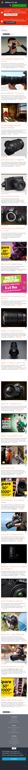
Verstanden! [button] (14, 763)
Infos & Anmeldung (11, 14)
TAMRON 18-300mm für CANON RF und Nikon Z (14, 572)
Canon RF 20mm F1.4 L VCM (12, 671)
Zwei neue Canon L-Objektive (12, 159)
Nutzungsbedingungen (14, 737)
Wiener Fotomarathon (14, 746)
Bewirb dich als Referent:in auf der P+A (13, 301)
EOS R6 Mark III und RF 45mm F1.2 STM (13, 234)
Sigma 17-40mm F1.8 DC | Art (13, 367)
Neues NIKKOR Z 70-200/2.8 (12, 93)
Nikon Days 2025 (8, 472)
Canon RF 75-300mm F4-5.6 (12, 539)
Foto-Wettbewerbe (14, 747)
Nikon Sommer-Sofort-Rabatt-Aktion (13, 505)
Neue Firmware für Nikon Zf (12, 605)
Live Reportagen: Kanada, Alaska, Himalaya (11, 126)
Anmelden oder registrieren (19, 5)
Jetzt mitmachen (10, 22)
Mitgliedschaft (14, 725)
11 (10, 34)
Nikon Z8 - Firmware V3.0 (11, 408)
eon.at (14, 749)
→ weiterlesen (22, 67)
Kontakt (14, 733)
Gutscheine (14, 723)
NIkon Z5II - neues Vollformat (12, 639)
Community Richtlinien (14, 726)
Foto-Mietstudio (14, 742)
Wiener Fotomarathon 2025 (12, 440)
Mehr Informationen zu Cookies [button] (15, 759)
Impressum (14, 735)
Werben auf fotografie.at (14, 732)
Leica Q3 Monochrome (10, 200)
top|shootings (14, 744)
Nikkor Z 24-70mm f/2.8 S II (12, 335)
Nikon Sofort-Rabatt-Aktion (11, 268)
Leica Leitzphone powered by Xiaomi (12, 60)
